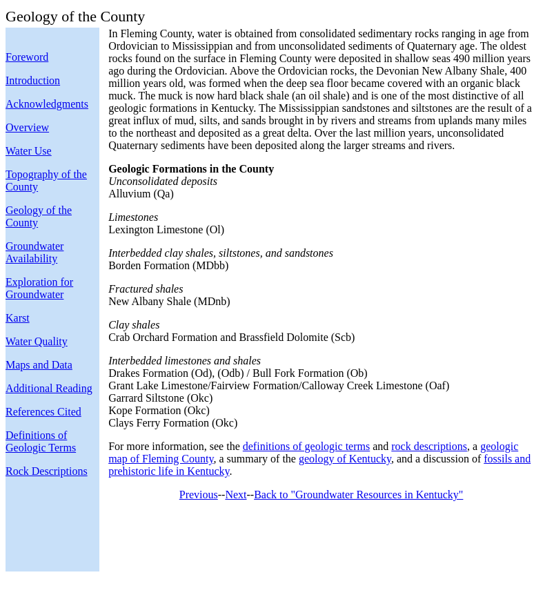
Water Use (29, 151)
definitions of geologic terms (306, 446)
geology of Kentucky (345, 459)
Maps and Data (39, 365)
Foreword (27, 57)
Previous (198, 494)
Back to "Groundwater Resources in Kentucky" (358, 494)
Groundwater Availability (34, 252)
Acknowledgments (47, 104)
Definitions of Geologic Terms (41, 441)
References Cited (43, 412)
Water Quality (37, 341)
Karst (18, 318)
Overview (27, 127)
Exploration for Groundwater (39, 288)
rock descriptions (429, 446)
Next (235, 494)
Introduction (33, 80)
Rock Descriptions (47, 471)
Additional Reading (49, 388)
